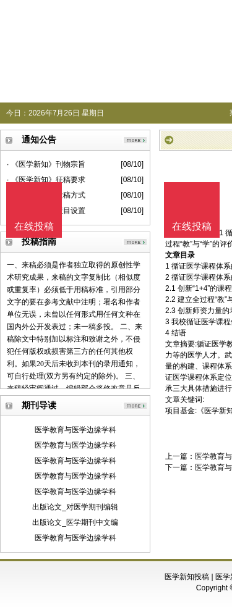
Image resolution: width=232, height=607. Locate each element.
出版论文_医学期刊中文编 (75, 522)
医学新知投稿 (187, 576)
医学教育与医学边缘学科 (75, 429)
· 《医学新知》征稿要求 (46, 179)
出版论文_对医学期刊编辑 (75, 507)
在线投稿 (192, 226)
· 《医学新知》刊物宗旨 (46, 164)
